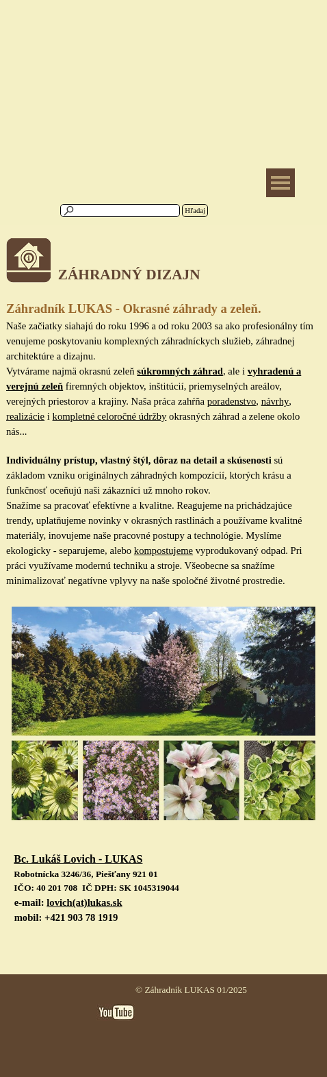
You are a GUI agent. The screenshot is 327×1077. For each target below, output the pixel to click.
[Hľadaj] (120, 210)
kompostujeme (163, 550)
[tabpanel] (163, 268)
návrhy (275, 401)
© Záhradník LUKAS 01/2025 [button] (191, 990)
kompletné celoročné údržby (110, 416)
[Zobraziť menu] (280, 182)
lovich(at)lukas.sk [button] (84, 902)
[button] (78, 859)
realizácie (25, 416)
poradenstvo (232, 401)
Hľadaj (195, 210)
